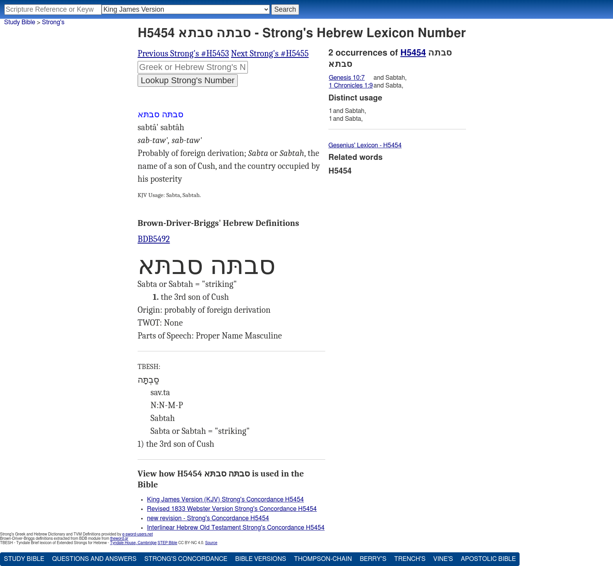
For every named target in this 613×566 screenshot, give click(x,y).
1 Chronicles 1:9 (351, 85)
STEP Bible (167, 543)
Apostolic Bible (488, 559)
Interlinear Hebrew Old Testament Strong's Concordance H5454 (235, 528)
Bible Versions (260, 559)
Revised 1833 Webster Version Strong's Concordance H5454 (232, 509)
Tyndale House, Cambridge (133, 543)
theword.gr (119, 539)
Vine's (443, 559)
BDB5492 (154, 239)
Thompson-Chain (323, 559)
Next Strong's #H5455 (270, 53)
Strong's (53, 22)
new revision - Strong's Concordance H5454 (208, 518)
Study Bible (19, 22)
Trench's (409, 559)
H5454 (413, 52)
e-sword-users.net (137, 534)
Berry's (373, 559)
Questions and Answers (94, 559)
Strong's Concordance (185, 559)
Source (211, 543)
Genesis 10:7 (347, 78)
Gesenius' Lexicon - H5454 (364, 145)
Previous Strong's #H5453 (183, 53)
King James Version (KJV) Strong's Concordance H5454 (225, 499)
